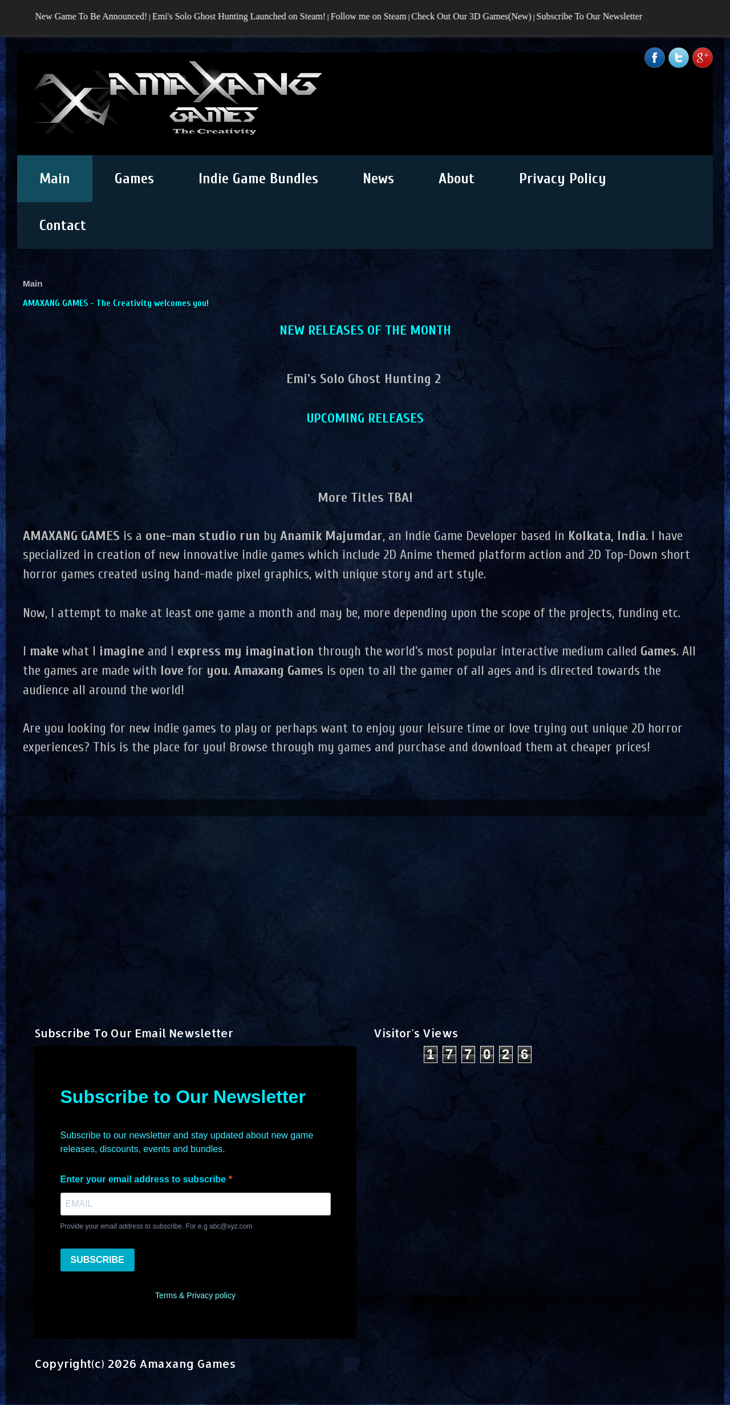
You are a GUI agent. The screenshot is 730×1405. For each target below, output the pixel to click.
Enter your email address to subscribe (144, 1179)
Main (54, 178)
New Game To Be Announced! (96, 16)
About (456, 178)
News (378, 178)
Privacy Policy (562, 178)
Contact (62, 225)
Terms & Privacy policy (195, 1295)
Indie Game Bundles (258, 178)
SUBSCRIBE (97, 1260)
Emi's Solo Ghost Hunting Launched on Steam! (244, 16)
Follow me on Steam (374, 16)
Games (134, 178)
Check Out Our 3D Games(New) (476, 16)
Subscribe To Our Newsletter (594, 16)
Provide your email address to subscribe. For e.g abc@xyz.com (156, 1226)
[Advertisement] (365, 896)
